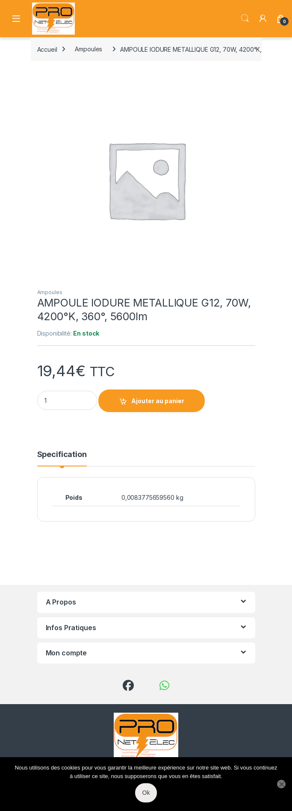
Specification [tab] (62, 455)
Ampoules (88, 49)
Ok (146, 792)
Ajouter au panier (157, 400)
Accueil (47, 49)
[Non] (281, 784)
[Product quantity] (67, 400)
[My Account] (263, 18)
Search (245, 18)
